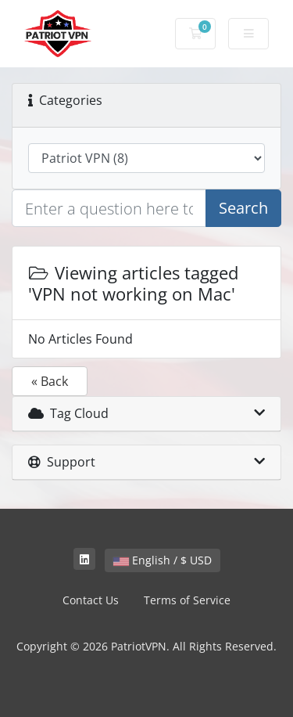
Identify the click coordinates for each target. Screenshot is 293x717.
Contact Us (91, 600)
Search (243, 207)
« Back (49, 381)
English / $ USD (162, 560)
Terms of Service (187, 600)
